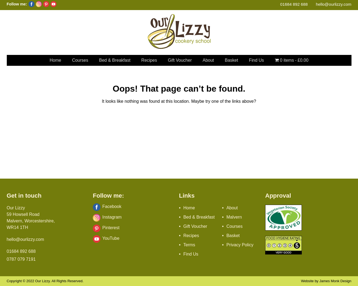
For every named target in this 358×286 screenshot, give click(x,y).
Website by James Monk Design (326, 281)
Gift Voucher (180, 60)
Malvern (234, 217)
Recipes (149, 60)
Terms (189, 245)
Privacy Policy (240, 245)
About (208, 60)
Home (55, 60)
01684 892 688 (294, 4)
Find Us (256, 60)
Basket (231, 60)
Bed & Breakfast (115, 60)
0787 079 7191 (21, 259)
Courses (80, 60)
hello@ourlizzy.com (333, 4)
